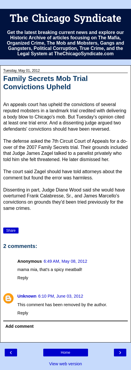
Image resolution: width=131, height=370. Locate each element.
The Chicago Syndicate (65, 19)
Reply (22, 277)
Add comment (19, 326)
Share (11, 230)
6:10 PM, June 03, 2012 (60, 296)
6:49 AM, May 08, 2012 (65, 261)
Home (65, 352)
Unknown (27, 296)
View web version (65, 363)
